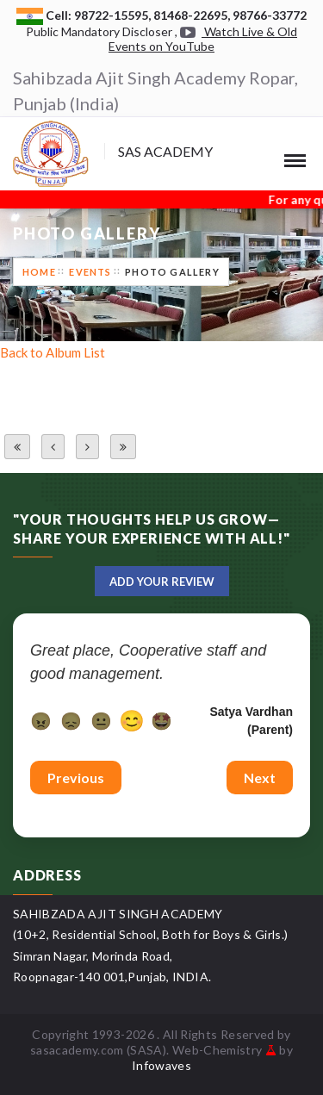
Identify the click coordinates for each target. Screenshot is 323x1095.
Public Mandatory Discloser (99, 31)
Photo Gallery (172, 271)
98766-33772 (270, 15)
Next (260, 777)
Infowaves (161, 1065)
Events (90, 271)
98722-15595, (113, 15)
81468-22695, (193, 15)
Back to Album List (52, 352)
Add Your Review (161, 581)
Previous (75, 777)
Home (39, 271)
